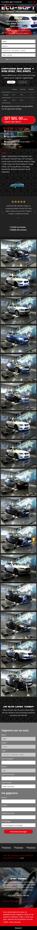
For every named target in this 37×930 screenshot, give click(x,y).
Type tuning (5, 782)
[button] (3, 31)
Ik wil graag (5, 821)
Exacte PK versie (7, 774)
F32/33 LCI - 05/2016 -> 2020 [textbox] (13, 50)
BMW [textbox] (4, 41)
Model (3, 742)
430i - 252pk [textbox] (7, 55)
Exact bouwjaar (7, 758)
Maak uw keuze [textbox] (8, 786)
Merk (3, 735)
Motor (3, 766)
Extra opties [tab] (23, 82)
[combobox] (18, 41)
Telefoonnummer (8, 813)
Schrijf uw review (18, 227)
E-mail (3, 805)
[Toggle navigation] (34, 2)
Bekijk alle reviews (18, 229)
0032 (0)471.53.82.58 (12, 2)
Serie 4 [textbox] (5, 46)
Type (3, 750)
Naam (3, 797)
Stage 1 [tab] (11, 82)
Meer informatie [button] (15, 922)
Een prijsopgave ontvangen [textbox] (12, 825)
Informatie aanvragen (18, 831)
